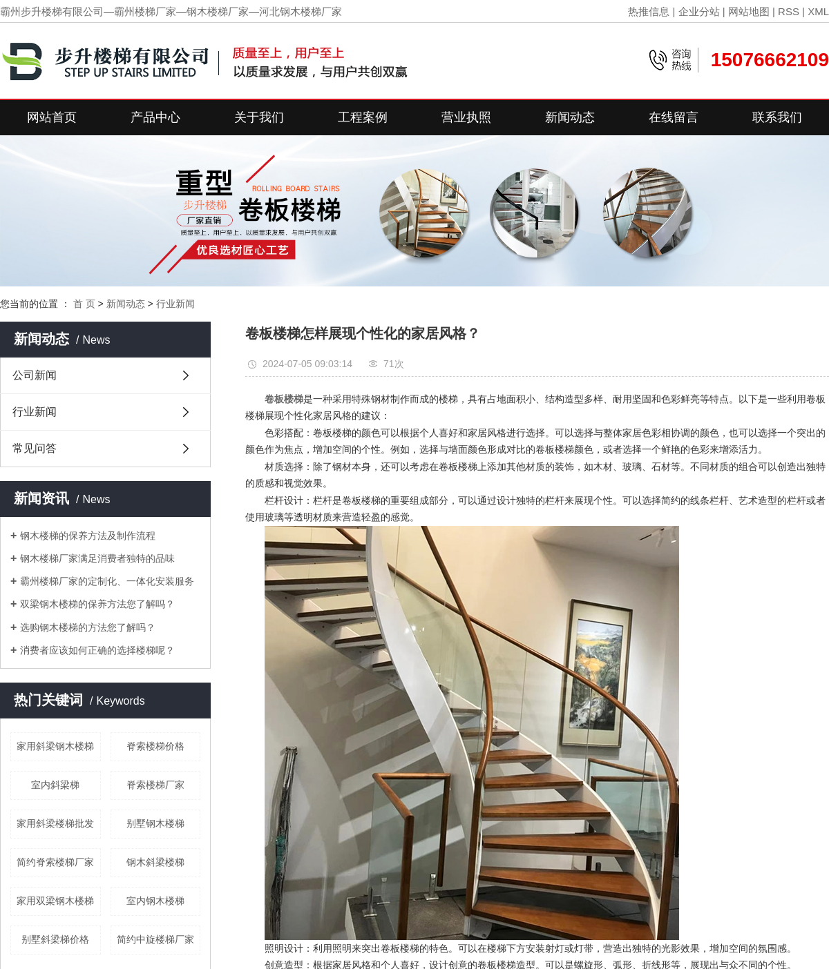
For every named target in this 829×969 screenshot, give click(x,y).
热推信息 (648, 11)
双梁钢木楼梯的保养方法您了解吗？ (97, 603)
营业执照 (466, 117)
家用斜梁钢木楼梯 (55, 746)
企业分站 (699, 11)
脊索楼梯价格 (155, 746)
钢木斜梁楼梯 (155, 862)
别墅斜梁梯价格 (55, 939)
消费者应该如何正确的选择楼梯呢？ (97, 650)
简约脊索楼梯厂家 (55, 862)
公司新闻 (34, 375)
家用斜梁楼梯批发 (55, 823)
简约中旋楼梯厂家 (155, 939)
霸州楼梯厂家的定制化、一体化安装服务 (107, 581)
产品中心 (155, 117)
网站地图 (749, 11)
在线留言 (673, 117)
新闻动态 (570, 117)
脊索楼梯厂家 (155, 784)
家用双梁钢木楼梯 (55, 900)
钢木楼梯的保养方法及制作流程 (87, 535)
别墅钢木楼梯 (155, 823)
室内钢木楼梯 (155, 900)
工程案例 (363, 117)
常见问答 (34, 448)
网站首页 (52, 117)
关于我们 (259, 117)
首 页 (84, 303)
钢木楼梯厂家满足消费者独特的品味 (97, 558)
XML (818, 11)
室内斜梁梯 (55, 784)
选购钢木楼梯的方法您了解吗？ (87, 627)
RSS (788, 11)
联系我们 (777, 117)
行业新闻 (175, 303)
